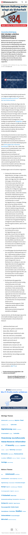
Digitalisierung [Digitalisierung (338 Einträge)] (6, 429)
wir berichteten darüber (8, 100)
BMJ (12, 366)
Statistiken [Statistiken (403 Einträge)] (12, 511)
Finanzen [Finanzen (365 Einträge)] (20, 487)
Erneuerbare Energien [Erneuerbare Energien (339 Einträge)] (20, 482)
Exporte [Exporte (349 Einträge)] (8, 487)
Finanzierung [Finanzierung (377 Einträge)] (6, 438)
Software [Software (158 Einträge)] (9, 458)
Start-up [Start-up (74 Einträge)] (14, 458)
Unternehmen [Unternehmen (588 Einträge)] (6, 515)
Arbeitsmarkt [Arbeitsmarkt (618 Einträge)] (10, 474)
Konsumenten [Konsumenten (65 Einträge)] (17, 445)
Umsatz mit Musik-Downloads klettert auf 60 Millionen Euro (16, 377)
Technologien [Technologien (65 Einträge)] (23, 458)
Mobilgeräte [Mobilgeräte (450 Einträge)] (4, 503)
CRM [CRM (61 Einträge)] (7, 424)
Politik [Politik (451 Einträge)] (13, 507)
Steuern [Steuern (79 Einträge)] (18, 458)
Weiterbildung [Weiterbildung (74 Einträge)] (10, 462)
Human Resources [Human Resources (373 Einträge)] (8, 442)
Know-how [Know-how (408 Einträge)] (13, 495)
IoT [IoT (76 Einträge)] (1, 445)
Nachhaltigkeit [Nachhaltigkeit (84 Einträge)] (19, 449)
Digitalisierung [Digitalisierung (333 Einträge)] (4, 482)
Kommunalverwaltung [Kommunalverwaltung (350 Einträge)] (6, 499)
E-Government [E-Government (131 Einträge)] (5, 433)
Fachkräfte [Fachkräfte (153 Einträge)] (16, 433)
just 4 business (6, 533)
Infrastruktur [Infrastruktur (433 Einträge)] (20, 441)
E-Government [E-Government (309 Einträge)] (12, 482)
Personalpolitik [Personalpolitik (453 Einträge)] (5, 507)
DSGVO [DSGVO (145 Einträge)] (14, 429)
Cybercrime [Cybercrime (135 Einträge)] (14, 424)
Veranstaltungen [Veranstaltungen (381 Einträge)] (15, 515)
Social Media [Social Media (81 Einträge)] (3, 458)
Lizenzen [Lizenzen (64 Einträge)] (2, 449)
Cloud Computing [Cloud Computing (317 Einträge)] (13, 478)
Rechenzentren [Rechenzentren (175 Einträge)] (18, 454)
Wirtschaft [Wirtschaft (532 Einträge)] (4, 519)
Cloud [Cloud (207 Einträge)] (21, 420)
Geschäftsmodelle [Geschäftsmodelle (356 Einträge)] (18, 438)
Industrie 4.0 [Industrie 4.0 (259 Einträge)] (16, 491)
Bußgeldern (19, 121)
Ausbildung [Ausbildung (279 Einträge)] (17, 474)
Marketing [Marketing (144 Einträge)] (12, 450)
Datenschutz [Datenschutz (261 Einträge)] (20, 478)
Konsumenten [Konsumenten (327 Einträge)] (16, 499)
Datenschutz (12, 533)
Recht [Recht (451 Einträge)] (17, 507)
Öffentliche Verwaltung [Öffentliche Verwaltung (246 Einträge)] (12, 519)
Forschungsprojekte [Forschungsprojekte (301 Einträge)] (5, 491)
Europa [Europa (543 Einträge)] (3, 487)
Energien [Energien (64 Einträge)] (10, 433)
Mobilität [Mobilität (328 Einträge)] (11, 503)
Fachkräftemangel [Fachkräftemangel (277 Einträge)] (14, 487)
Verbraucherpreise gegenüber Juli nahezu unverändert (13, 372)
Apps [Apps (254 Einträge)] (2, 474)
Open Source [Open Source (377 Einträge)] (17, 503)
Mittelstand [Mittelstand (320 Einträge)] (22, 499)
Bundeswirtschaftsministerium (9, 98)
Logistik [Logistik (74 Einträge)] (7, 449)
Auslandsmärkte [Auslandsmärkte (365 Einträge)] (5, 478)
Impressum (18, 533)
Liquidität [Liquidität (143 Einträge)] (22, 445)
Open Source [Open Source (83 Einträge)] (11, 454)
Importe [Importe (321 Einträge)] (12, 491)
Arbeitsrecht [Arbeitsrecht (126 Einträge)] (4, 420)
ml (15, 366)
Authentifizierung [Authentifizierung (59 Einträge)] (11, 420)
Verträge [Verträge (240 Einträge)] (4, 462)
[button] (22, 2)
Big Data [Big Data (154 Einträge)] (17, 420)
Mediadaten (23, 533)
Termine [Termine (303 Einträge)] (24, 511)
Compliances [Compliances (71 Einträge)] (3, 424)
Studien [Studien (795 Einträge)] (19, 511)
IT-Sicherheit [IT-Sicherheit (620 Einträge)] (5, 495)
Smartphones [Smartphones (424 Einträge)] (5, 511)
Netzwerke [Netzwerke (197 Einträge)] (4, 454)
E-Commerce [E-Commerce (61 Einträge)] (19, 429)
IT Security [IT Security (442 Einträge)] (9, 445)
